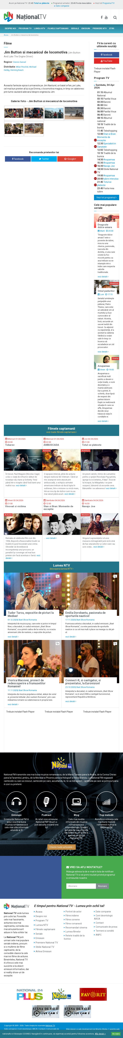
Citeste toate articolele (61, 847)
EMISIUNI (85, 28)
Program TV (42, 919)
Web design (71, 1029)
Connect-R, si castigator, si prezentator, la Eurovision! (83, 682)
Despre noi (41, 915)
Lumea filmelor (73, 931)
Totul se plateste (41, 3)
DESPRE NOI (10, 28)
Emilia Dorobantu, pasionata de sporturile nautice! (85, 614)
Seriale (39, 931)
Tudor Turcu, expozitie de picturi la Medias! (31, 614)
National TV (50, 1026)
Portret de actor (74, 911)
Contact (100, 922)
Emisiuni (16, 815)
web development (85, 1029)
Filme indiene (72, 915)
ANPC (99, 934)
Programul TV (108, 3)
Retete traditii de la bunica (74, 937)
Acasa (6, 35)
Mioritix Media (101, 1029)
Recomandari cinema (76, 927)
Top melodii (106, 815)
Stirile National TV (44, 943)
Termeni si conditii (105, 930)
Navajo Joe (109, 166)
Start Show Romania (28, 620)
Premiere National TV (46, 939)
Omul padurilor (106, 291)
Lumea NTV (41, 923)
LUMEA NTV (39, 28)
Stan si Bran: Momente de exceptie (106, 137)
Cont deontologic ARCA (103, 917)
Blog (76, 815)
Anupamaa (109, 159)
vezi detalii (103, 276)
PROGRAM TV (25, 28)
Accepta (116, 1034)
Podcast (46, 815)
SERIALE (75, 28)
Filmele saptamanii (45, 927)
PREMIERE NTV (100, 28)
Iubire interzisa (110, 178)
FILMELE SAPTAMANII (58, 28)
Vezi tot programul (106, 197)
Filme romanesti (74, 923)
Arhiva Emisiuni (43, 947)
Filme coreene (73, 919)
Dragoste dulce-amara (105, 226)
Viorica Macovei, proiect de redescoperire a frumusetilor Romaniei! (26, 683)
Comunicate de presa (106, 926)
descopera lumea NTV (61, 568)
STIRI (111, 28)
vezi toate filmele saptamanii (61, 432)
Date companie (62, 6)
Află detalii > (100, 1034)
